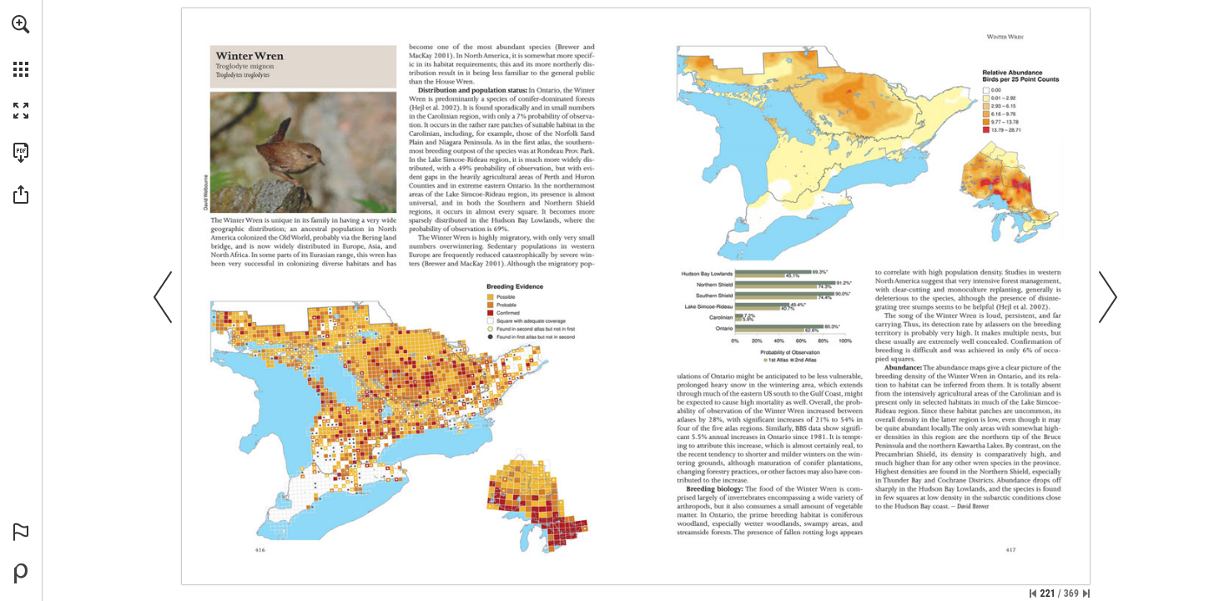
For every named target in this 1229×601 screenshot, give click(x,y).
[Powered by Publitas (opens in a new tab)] (21, 573)
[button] (21, 24)
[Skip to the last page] (1086, 593)
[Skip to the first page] (1033, 593)
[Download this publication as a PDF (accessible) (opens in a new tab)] (21, 153)
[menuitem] (21, 46)
